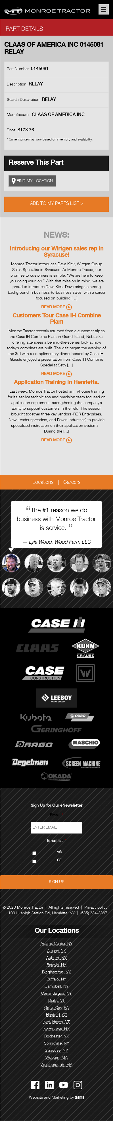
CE (59, 860)
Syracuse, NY (56, 1051)
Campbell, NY (57, 987)
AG (59, 852)
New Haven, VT (56, 1022)
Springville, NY (56, 1044)
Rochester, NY (56, 1037)
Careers (72, 482)
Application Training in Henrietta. (56, 383)
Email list (56, 841)
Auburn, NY (56, 958)
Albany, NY (56, 951)
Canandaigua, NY (56, 994)
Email (56, 815)
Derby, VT (56, 1001)
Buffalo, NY (56, 980)
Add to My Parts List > (56, 204)
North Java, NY (56, 1029)
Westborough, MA (56, 1065)
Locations (43, 482)
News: (56, 236)
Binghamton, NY (56, 972)
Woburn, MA (56, 1058)
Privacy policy (95, 908)
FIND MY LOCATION (32, 181)
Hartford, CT (56, 1015)
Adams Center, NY (57, 944)
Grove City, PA (56, 1008)
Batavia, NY (56, 965)
